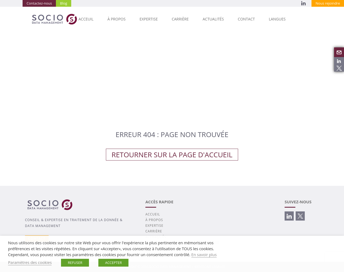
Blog (63, 3)
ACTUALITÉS (213, 19)
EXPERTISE (148, 19)
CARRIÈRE (180, 19)
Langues (277, 19)
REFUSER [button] (75, 262)
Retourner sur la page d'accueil (172, 154)
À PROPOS (117, 19)
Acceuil (86, 19)
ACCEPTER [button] (113, 262)
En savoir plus (204, 254)
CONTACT (246, 19)
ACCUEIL (152, 214)
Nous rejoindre (328, 3)
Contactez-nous (39, 3)
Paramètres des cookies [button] (30, 262)
